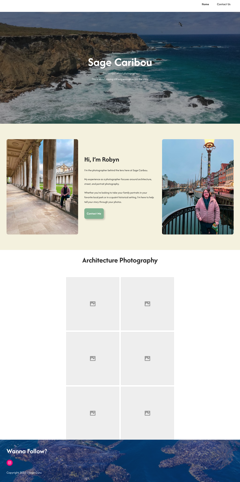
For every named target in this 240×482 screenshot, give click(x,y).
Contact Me (94, 213)
